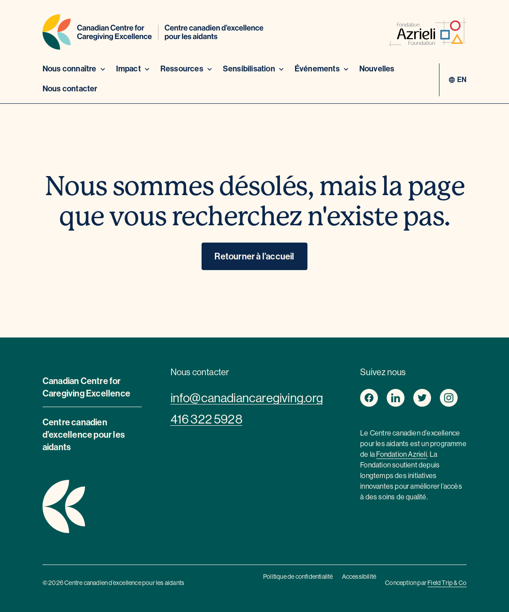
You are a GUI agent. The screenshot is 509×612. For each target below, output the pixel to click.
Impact (134, 69)
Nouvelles (377, 69)
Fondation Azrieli (401, 454)
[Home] (153, 33)
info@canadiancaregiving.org (247, 398)
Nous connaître (75, 69)
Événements (322, 69)
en (461, 79)
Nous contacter (70, 89)
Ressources (187, 69)
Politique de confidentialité (298, 577)
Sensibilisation (254, 69)
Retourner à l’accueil (254, 256)
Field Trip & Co (446, 583)
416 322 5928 (206, 419)
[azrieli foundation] (427, 33)
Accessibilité (359, 577)
